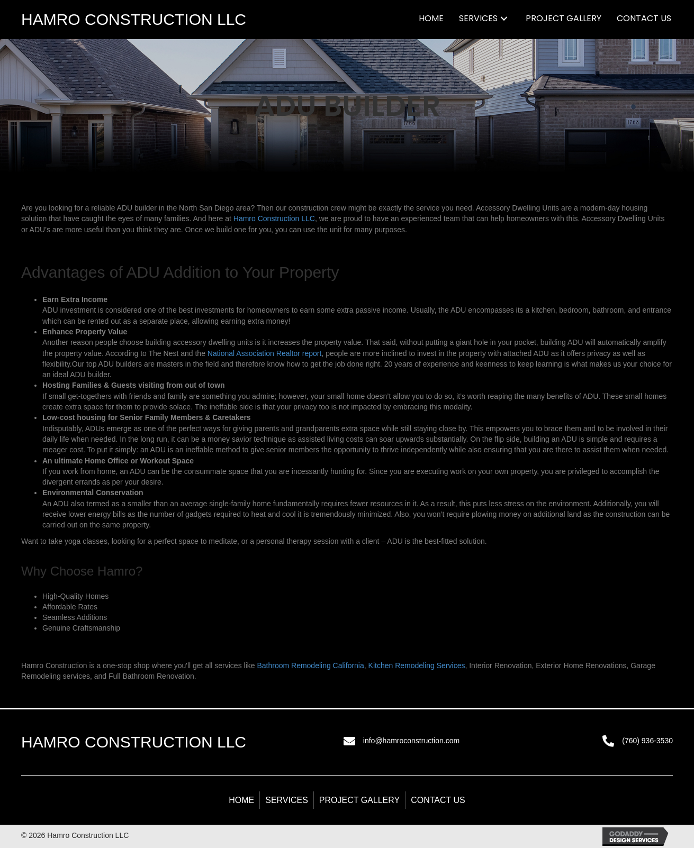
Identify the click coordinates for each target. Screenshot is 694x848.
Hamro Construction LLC (274, 218)
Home (241, 800)
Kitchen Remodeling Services (416, 665)
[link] (431, 18)
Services (286, 800)
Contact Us (438, 800)
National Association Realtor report (265, 353)
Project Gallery (359, 800)
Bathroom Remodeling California (310, 665)
